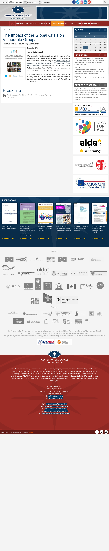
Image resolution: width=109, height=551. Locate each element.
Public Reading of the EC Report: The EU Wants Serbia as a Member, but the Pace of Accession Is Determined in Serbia (89, 71)
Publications (58, 23)
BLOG (48, 23)
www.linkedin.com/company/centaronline (56, 413)
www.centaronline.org (55, 398)
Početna (13, 23)
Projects (30, 23)
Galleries (69, 23)
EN (6, 2)
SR (3, 2)
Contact (94, 23)
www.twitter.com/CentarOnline (56, 404)
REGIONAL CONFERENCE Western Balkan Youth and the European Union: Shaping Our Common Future (90, 62)
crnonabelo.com (44, 2)
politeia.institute (29, 2)
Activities (40, 23)
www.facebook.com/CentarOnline (56, 406)
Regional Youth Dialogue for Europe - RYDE (90, 89)
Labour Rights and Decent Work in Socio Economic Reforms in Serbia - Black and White (91, 93)
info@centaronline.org (55, 396)
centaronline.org (15, 2)
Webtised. (30, 432)
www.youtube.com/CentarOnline (56, 409)
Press (77, 23)
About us (21, 23)
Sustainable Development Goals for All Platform (88, 99)
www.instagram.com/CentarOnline (56, 411)
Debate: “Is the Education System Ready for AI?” (90, 79)
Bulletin (85, 23)
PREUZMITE (38, 96)
